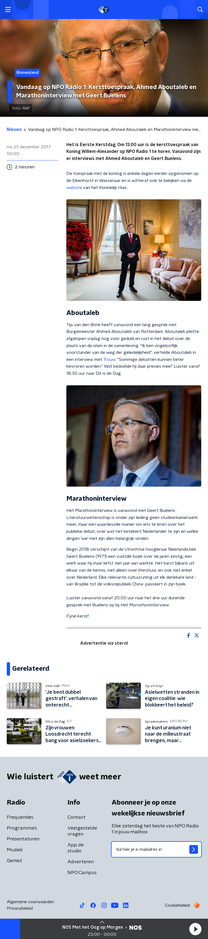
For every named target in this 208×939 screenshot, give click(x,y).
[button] (195, 929)
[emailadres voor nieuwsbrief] (156, 849)
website (74, 187)
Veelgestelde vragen (82, 831)
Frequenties (20, 817)
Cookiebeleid (177, 905)
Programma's (22, 828)
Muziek (15, 849)
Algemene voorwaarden (30, 902)
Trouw (109, 359)
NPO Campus (82, 872)
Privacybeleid (20, 908)
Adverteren (80, 861)
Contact (76, 817)
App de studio (75, 848)
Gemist (14, 860)
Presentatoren (23, 839)
